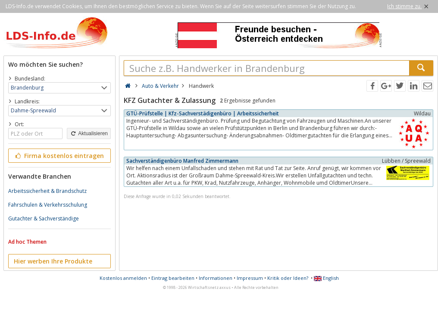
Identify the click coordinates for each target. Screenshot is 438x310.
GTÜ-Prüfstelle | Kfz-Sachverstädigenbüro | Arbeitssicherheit (202, 113)
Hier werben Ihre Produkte (53, 261)
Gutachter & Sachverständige (43, 218)
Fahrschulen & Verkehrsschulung (47, 204)
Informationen (215, 278)
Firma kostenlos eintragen (59, 156)
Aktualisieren (89, 133)
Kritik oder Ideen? (287, 278)
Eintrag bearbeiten (172, 278)
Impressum (250, 278)
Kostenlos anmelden (123, 278)
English (326, 278)
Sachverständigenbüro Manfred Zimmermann (182, 160)
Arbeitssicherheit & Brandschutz (47, 191)
